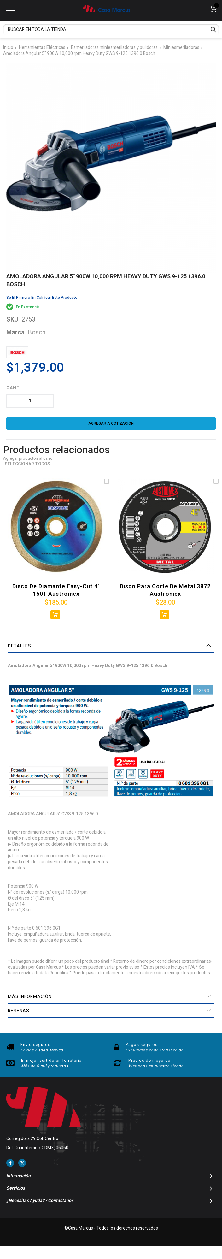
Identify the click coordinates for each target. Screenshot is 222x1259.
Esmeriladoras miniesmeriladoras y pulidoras (114, 47)
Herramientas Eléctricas (42, 47)
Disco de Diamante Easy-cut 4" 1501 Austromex (56, 590)
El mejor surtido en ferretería (51, 1060)
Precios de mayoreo (149, 1060)
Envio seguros (35, 1045)
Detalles (19, 646)
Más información (30, 996)
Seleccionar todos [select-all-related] (27, 464)
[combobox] (111, 29)
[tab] (111, 646)
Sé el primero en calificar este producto (42, 297)
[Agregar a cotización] (111, 423)
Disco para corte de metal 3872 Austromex (165, 590)
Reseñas (18, 1011)
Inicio (8, 47)
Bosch (36, 332)
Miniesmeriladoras (181, 47)
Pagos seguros (142, 1045)
